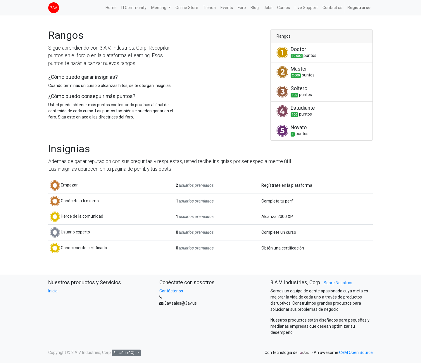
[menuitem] (111, 7)
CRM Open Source (356, 352)
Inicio (53, 291)
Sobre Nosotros (338, 282)
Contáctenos (171, 291)
